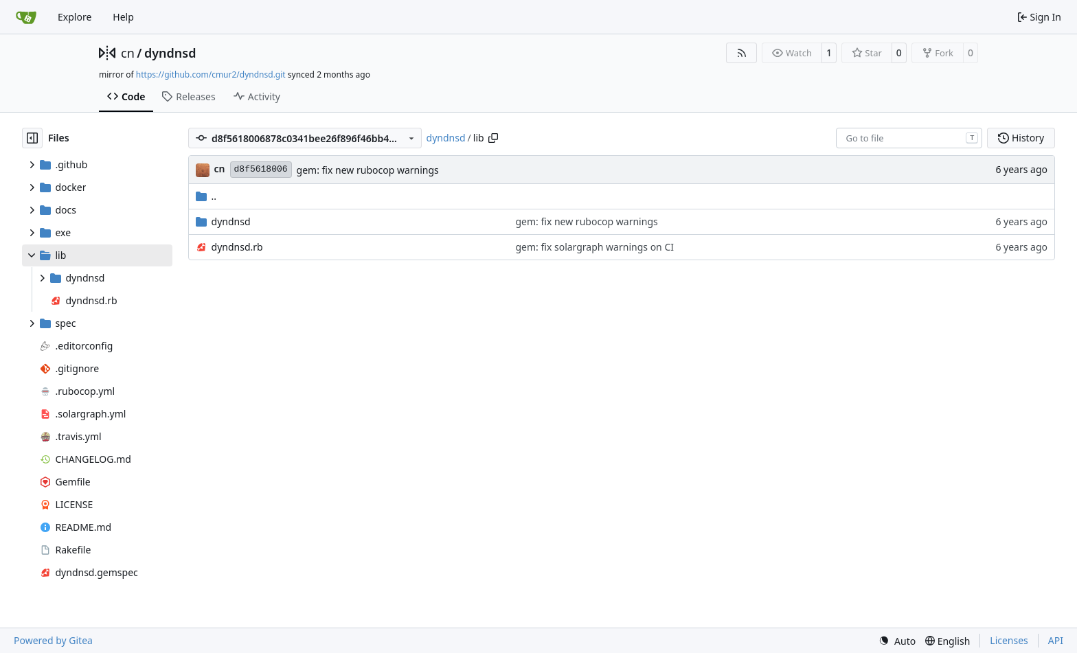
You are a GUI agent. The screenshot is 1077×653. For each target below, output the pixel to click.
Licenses (1009, 640)
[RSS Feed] (742, 53)
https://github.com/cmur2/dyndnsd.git (211, 74)
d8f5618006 (261, 169)
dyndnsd (170, 53)
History (1021, 137)
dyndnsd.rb (237, 246)
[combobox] (909, 138)
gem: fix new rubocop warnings (368, 169)
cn (128, 53)
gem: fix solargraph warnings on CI (595, 246)
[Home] (26, 17)
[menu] (897, 641)
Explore (74, 16)
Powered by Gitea (53, 640)
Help (123, 16)
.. (206, 196)
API (1055, 640)
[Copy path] (493, 138)
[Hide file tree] (32, 138)
